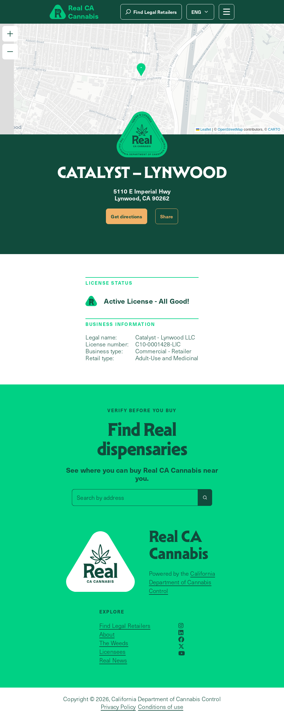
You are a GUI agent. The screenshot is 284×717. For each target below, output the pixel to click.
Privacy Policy (118, 707)
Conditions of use (160, 707)
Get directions (126, 216)
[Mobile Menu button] (226, 12)
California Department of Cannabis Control (182, 582)
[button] (10, 34)
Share (166, 216)
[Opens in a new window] (181, 625)
